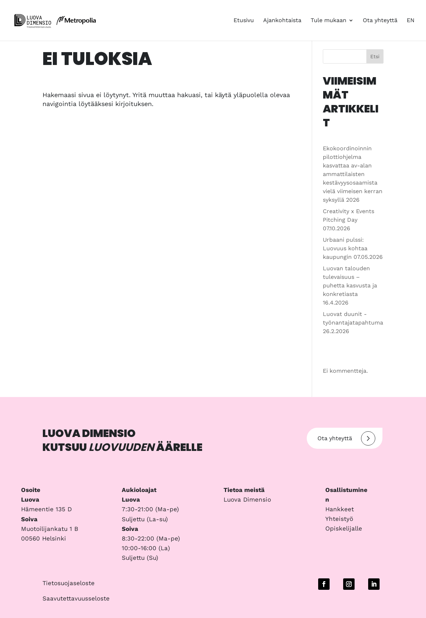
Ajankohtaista (282, 21)
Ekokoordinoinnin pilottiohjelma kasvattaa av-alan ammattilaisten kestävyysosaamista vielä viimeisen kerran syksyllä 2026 (352, 174)
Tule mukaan (328, 21)
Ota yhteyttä (380, 21)
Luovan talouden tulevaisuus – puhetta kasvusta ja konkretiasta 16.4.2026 (350, 285)
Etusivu (244, 21)
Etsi (375, 56)
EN (411, 21)
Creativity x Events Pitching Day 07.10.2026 (348, 220)
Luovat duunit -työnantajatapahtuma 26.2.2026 (353, 323)
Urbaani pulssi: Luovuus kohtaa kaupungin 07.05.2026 (353, 248)
